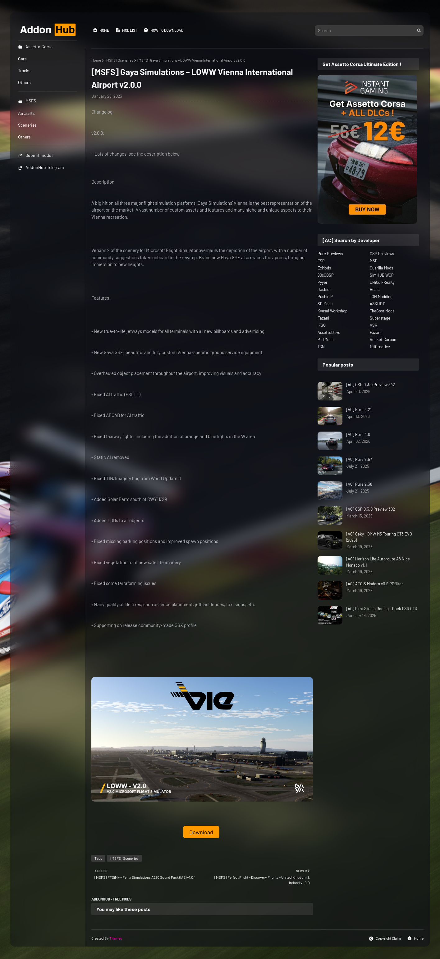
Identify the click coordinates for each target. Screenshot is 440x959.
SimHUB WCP (382, 275)
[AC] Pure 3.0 (358, 434)
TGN (321, 346)
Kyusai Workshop (332, 310)
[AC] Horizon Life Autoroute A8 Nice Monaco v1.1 (378, 562)
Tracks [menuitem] (24, 70)
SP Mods (325, 303)
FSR (321, 260)
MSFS (27, 100)
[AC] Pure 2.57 (359, 459)
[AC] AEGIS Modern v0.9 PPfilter (374, 583)
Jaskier (324, 289)
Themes (115, 938)
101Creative (380, 346)
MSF (373, 260)
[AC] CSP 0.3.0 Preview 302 (370, 509)
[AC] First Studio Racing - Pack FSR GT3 (381, 608)
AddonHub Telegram (41, 167)
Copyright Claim (385, 938)
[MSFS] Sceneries (119, 60)
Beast (375, 289)
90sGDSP (326, 275)
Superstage (380, 318)
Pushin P (325, 296)
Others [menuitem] (24, 82)
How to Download (163, 30)
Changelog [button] (101, 112)
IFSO (322, 325)
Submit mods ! (35, 155)
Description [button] (102, 182)
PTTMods (325, 339)
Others (24, 136)
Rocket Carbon (383, 339)
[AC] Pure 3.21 (359, 409)
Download (201, 832)
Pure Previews (330, 253)
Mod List (126, 30)
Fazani (323, 318)
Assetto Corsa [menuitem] (35, 46)
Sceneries (27, 125)
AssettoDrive (329, 332)
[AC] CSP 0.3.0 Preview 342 (370, 384)
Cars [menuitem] (22, 58)
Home (101, 30)
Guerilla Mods (381, 267)
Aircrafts (26, 113)
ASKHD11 (378, 303)
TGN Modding (381, 296)
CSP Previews (382, 253)
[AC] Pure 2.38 (359, 484)
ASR (373, 325)
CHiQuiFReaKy (382, 282)
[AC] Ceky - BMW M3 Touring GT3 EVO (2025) (379, 537)
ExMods (324, 267)
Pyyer (323, 282)
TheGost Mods (382, 310)
